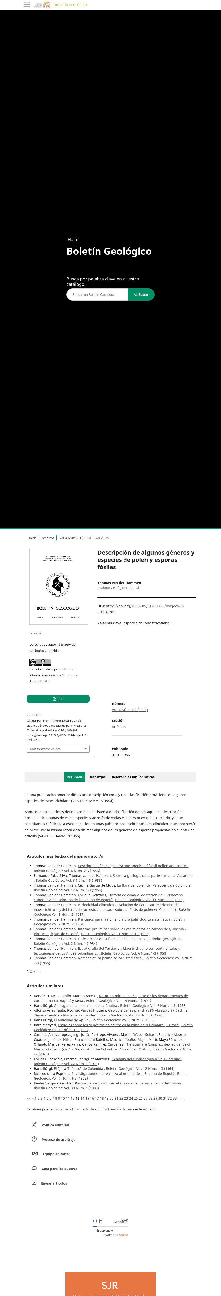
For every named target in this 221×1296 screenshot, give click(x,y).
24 (131, 1098)
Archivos (48, 538)
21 (116, 1098)
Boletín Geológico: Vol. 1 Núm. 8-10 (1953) (115, 934)
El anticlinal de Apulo (71, 1020)
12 (73, 1098)
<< (29, 1098)
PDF (60, 699)
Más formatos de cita (45, 749)
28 (150, 1098)
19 (107, 1098)
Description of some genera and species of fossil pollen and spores (133, 866)
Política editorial (55, 1125)
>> (38, 971)
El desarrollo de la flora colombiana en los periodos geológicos (129, 938)
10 (63, 1098)
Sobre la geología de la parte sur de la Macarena (153, 875)
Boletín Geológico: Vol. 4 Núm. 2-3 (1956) (67, 870)
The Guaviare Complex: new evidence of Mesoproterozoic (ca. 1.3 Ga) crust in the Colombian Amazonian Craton (112, 1046)
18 (102, 1098)
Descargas (97, 777)
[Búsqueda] (97, 294)
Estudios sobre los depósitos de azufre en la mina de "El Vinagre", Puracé (118, 1025)
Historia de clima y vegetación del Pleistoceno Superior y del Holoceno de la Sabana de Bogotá (108, 897)
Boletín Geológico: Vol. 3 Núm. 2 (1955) (123, 1020)
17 (97, 1098)
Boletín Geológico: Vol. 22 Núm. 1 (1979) (66, 1063)
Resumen (74, 777)
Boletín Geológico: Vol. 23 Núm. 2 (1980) (131, 1015)
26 (141, 1098)
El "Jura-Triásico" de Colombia (79, 1068)
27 (146, 1098)
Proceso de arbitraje (58, 1139)
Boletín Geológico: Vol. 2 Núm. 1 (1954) (65, 943)
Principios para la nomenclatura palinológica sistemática (124, 919)
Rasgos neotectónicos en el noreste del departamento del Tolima (128, 1083)
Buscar (141, 294)
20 (112, 1098)
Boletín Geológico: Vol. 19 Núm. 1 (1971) (118, 1000)
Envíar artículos (54, 1183)
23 (126, 1098)
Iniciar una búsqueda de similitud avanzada (89, 1109)
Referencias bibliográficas (133, 777)
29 (155, 1098)
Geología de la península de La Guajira (86, 1005)
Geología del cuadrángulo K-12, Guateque (146, 1059)
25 (136, 1098)
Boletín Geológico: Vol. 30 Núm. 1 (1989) (66, 1088)
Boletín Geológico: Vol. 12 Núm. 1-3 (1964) (68, 890)
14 (82, 1098)
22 (121, 1098)
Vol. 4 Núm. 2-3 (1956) (75, 538)
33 (175, 1098)
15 (87, 1098)
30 (160, 1098)
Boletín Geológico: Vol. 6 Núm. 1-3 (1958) (69, 880)
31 (165, 1098)
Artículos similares (45, 986)
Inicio (33, 538)
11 (68, 1098)
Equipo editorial (56, 1154)
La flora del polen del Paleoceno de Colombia (154, 885)
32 (170, 1098)
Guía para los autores (59, 1168)
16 (92, 1098)
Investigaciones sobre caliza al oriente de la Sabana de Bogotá (123, 1073)
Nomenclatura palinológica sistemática (110, 958)
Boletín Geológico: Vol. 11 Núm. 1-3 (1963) (149, 900)
